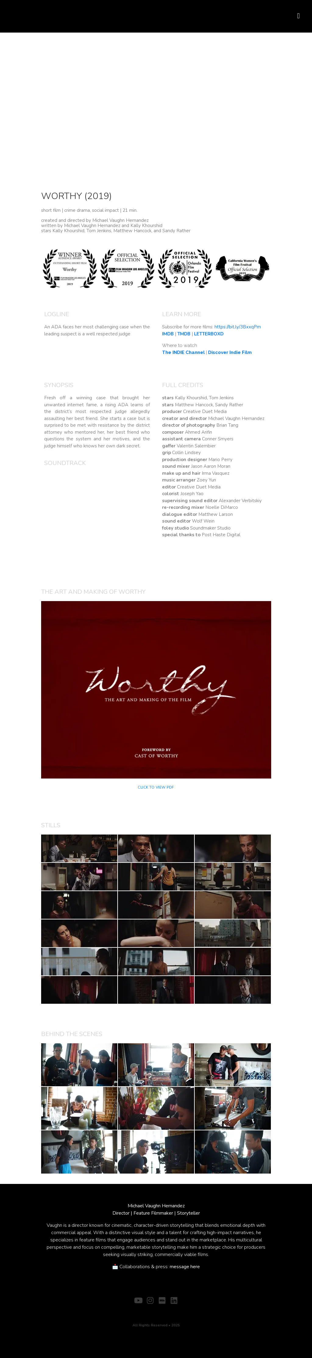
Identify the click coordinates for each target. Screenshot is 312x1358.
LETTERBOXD (209, 334)
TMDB (183, 334)
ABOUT (142, 1310)
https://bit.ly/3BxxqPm (237, 327)
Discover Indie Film (230, 352)
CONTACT (166, 1310)
